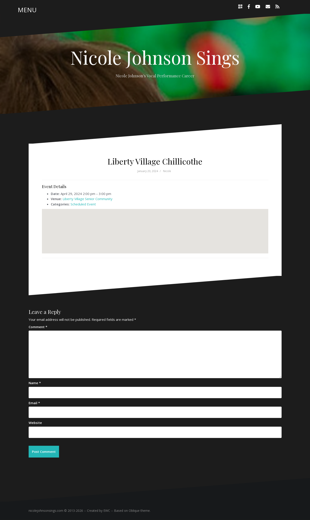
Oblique (134, 511)
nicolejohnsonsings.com (46, 511)
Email (34, 403)
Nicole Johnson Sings (155, 57)
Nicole (167, 171)
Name (35, 383)
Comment (38, 327)
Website (35, 422)
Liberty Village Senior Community (88, 199)
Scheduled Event (83, 204)
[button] (155, 227)
